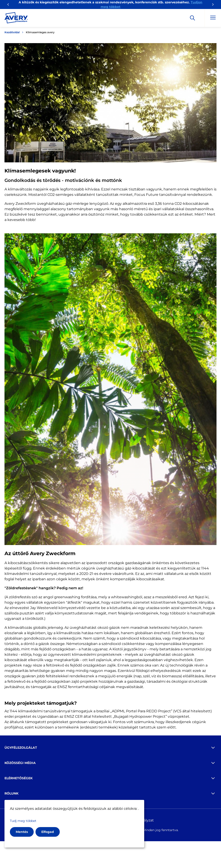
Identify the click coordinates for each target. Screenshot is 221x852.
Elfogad (47, 832)
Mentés (22, 832)
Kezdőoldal (12, 32)
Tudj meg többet (23, 821)
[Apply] (192, 18)
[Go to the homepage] (16, 18)
